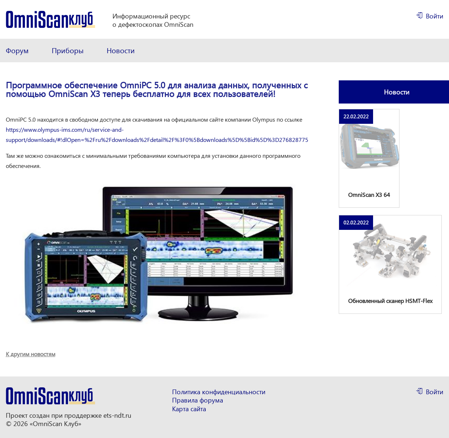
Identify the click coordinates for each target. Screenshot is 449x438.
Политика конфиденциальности (218, 392)
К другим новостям (30, 354)
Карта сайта (189, 409)
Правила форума (197, 400)
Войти (434, 16)
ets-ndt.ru (117, 415)
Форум (17, 50)
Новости (121, 50)
